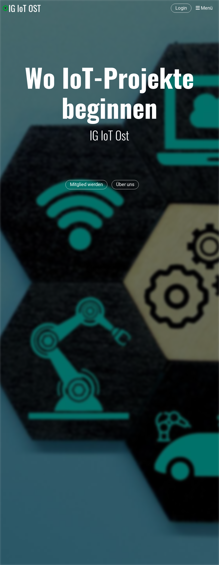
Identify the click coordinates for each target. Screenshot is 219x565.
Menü (204, 8)
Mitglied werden (86, 184)
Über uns (125, 184)
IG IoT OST (25, 8)
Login (181, 8)
